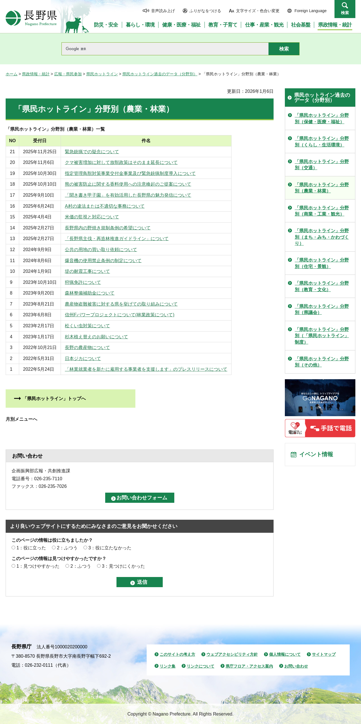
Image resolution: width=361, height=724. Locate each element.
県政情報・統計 (36, 74)
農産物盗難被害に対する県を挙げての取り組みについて (131, 304)
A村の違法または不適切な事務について (115, 206)
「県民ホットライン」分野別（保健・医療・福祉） (322, 118)
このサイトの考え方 (177, 654)
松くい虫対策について (97, 325)
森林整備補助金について (100, 293)
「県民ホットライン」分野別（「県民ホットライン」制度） (322, 336)
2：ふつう (67, 547)
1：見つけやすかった (38, 566)
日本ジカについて (93, 358)
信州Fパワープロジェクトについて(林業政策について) (129, 314)
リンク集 (167, 666)
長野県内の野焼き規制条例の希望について (118, 227)
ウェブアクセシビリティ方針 (232, 654)
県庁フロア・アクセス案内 (249, 666)
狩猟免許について (93, 282)
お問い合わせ (296, 666)
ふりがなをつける (205, 10)
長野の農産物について (97, 347)
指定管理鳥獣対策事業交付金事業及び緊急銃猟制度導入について (140, 173)
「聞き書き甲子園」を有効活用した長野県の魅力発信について (138, 195)
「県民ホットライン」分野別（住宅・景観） (322, 263)
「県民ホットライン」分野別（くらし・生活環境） (322, 141)
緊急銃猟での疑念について (102, 151)
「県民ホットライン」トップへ (54, 398)
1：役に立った (31, 547)
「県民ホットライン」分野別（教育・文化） (322, 286)
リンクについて (200, 666)
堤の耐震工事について (97, 271)
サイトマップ (324, 654)
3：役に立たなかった (109, 547)
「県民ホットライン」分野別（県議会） (322, 309)
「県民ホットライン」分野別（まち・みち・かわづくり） (322, 237)
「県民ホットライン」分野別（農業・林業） (322, 187)
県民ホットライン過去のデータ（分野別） (159, 74)
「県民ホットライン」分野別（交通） (322, 164)
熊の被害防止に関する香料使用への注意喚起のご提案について (138, 184)
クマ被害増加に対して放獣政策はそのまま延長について (131, 162)
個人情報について (285, 654)
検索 (345, 12)
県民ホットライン (102, 74)
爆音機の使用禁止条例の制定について (113, 260)
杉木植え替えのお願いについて (106, 336)
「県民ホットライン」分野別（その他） (322, 361)
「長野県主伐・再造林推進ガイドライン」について (127, 238)
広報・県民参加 (68, 74)
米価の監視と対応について (102, 216)
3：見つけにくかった (123, 566)
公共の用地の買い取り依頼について (111, 249)
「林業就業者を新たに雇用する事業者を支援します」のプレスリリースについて (156, 369)
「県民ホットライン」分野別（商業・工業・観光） (322, 210)
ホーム (11, 74)
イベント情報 (316, 455)
